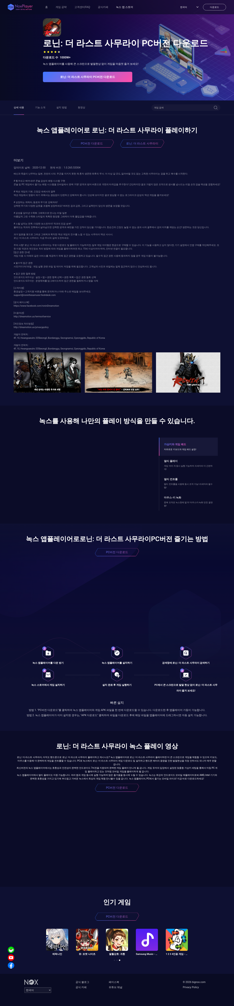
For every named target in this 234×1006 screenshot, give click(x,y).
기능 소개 (40, 107)
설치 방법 (61, 107)
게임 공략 (61, 7)
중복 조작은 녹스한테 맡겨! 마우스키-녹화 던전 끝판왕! (188, 504)
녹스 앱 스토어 (124, 7)
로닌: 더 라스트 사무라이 (142, 143)
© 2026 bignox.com (194, 982)
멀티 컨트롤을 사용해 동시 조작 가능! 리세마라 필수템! (188, 486)
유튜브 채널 (115, 987)
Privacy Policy (191, 987)
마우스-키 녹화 (172, 497)
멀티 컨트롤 (171, 479)
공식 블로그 (82, 982)
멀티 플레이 (171, 461)
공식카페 (103, 7)
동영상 (81, 107)
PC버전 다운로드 (92, 143)
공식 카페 (81, 987)
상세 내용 (19, 107)
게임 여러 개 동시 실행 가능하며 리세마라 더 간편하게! (188, 467)
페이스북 (114, 982)
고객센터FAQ (82, 7)
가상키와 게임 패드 (175, 444)
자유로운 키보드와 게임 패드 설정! (180, 449)
